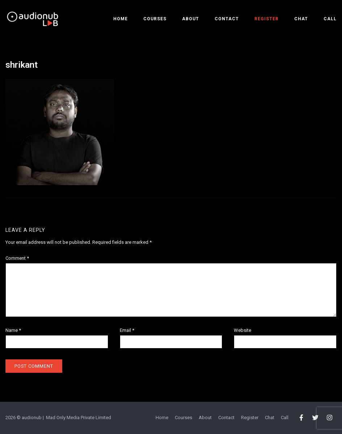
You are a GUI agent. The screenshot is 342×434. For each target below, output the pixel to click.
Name (13, 330)
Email (127, 330)
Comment (17, 258)
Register (266, 18)
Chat (301, 18)
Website (242, 330)
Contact (227, 18)
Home (120, 18)
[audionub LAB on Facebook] (301, 418)
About (190, 18)
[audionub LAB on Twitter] (315, 418)
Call (330, 18)
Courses (154, 18)
